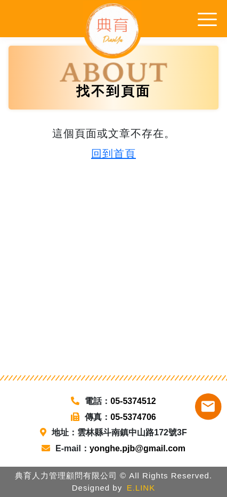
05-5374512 (133, 401)
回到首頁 (113, 153)
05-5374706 (133, 417)
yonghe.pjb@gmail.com (137, 448)
